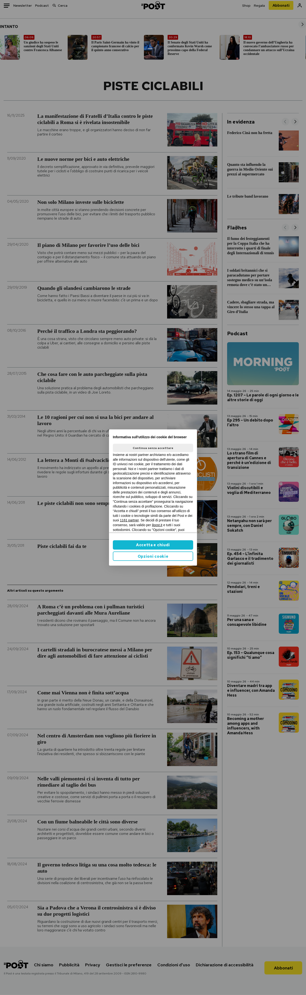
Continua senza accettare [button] (153, 448)
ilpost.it (157, 525)
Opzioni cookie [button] (153, 556)
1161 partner (129, 520)
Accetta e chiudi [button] (153, 544)
